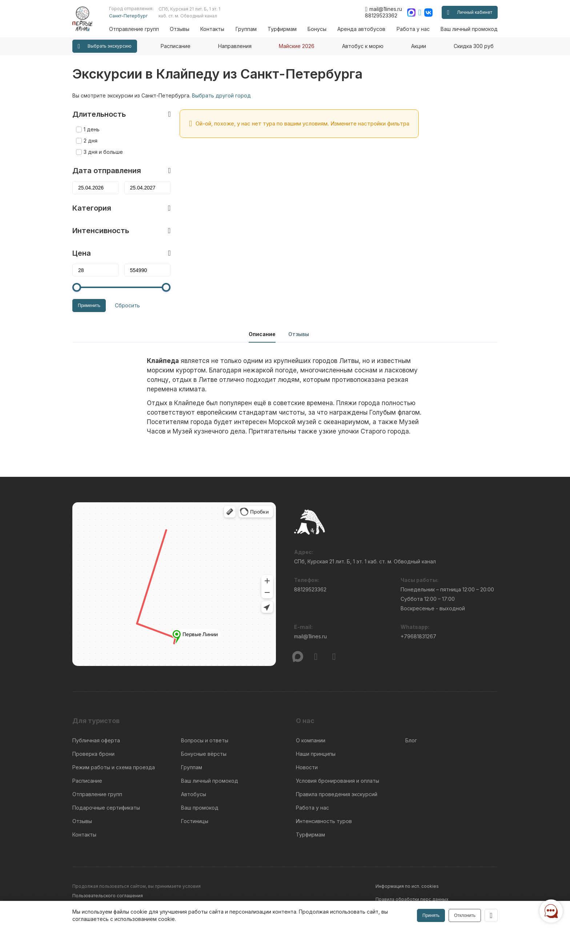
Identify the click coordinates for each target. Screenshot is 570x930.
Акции (418, 46)
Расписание (175, 46)
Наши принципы (316, 754)
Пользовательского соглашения (107, 895)
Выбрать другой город (221, 95)
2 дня (90, 140)
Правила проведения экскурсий (336, 794)
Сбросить (127, 305)
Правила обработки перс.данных (412, 899)
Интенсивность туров (324, 821)
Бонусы (317, 29)
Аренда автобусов (361, 29)
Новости (307, 767)
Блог (411, 740)
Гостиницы (194, 821)
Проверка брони (93, 754)
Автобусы (193, 794)
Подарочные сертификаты (106, 808)
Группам (246, 29)
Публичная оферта (96, 740)
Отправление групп (134, 29)
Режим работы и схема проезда (113, 767)
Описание (262, 334)
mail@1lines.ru (383, 9)
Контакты (212, 29)
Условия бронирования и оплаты (337, 781)
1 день (92, 129)
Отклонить (464, 915)
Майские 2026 (296, 46)
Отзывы (179, 29)
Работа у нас (413, 29)
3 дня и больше (103, 152)
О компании (310, 740)
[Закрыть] (491, 915)
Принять (430, 915)
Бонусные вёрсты (203, 754)
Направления (235, 46)
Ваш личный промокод (469, 29)
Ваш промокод (199, 808)
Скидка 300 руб (474, 46)
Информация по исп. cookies (407, 886)
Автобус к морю (363, 46)
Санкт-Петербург (128, 16)
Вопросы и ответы (204, 740)
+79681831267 (418, 636)
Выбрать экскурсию (105, 46)
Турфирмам (282, 29)
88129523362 (381, 15)
